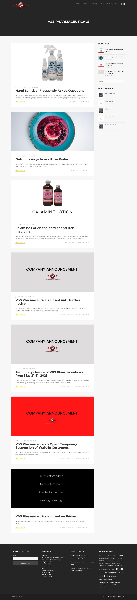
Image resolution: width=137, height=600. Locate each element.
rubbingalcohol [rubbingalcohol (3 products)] (103, 582)
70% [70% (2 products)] (100, 556)
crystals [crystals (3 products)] (101, 565)
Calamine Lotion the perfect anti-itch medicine (45, 229)
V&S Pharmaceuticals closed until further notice (48, 301)
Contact (109, 4)
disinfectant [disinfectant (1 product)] (107, 565)
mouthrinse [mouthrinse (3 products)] (120, 573)
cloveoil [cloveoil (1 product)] (112, 563)
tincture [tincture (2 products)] (106, 585)
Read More (20, 102)
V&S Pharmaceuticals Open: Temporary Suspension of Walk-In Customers (46, 445)
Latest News (112, 596)
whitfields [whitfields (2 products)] (114, 585)
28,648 (82, 458)
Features (75, 102)
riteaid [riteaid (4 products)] (109, 580)
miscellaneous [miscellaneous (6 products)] (110, 572)
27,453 (82, 527)
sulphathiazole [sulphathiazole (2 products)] (115, 582)
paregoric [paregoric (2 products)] (115, 576)
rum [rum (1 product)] (110, 582)
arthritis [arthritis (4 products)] (120, 556)
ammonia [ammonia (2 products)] (114, 556)
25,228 (82, 314)
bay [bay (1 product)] (121, 558)
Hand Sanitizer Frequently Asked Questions (50, 90)
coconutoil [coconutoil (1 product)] (117, 563)
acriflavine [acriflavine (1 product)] (109, 555)
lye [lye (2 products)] (103, 573)
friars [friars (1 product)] (121, 565)
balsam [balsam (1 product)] (118, 558)
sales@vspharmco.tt (47, 570)
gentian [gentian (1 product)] (101, 569)
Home (77, 4)
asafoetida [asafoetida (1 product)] (101, 558)
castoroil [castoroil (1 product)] (101, 563)
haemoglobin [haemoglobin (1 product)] (112, 569)
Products (94, 4)
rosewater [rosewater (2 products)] (115, 580)
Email (14, 555)
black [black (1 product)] (105, 561)
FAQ (116, 4)
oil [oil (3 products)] (99, 576)
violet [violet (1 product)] (109, 585)
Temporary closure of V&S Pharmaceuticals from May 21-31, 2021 (49, 373)
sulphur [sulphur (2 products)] (101, 585)
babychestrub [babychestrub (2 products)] (108, 558)
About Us (85, 4)
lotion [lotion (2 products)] (100, 573)
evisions (34, 87)
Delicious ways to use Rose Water (42, 159)
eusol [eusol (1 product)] (118, 565)
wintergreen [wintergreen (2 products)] (102, 587)
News (102, 4)
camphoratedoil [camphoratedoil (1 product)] (116, 561)
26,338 (82, 386)
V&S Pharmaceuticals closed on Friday (46, 516)
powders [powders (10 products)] (103, 579)
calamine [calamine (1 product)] (109, 561)
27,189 (82, 242)
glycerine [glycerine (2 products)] (105, 569)
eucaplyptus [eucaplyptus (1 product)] (113, 565)
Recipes (75, 170)
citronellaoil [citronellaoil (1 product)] (107, 563)
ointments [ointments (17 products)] (106, 576)
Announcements (68, 314)
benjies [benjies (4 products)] (101, 561)
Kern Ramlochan (39, 513)
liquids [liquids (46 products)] (119, 569)
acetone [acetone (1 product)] (104, 555)
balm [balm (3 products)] (114, 558)
